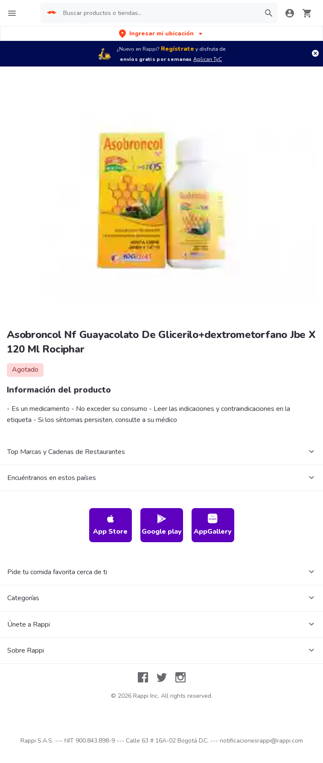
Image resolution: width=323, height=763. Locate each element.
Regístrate (177, 49)
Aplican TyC (207, 59)
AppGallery (213, 525)
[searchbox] (158, 13)
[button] (161, 33)
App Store (110, 525)
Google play (162, 525)
